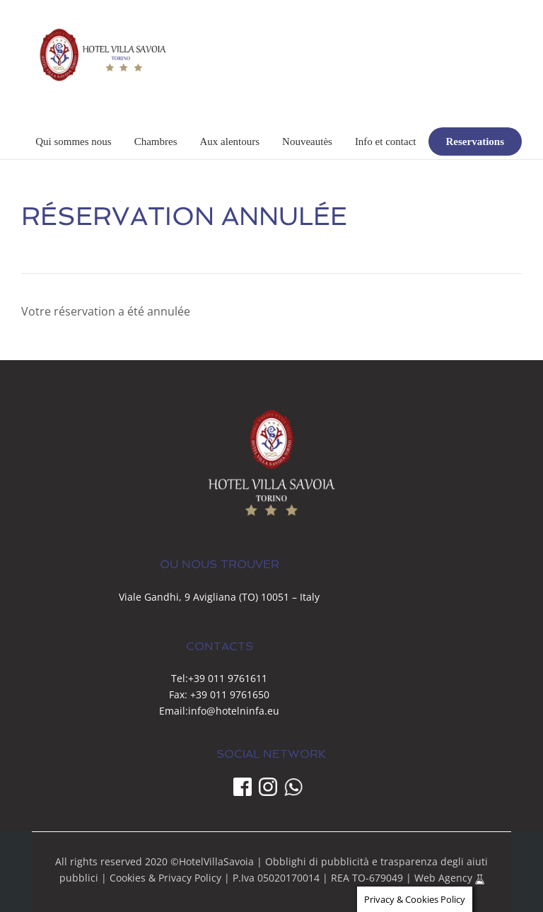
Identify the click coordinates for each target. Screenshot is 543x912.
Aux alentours (229, 141)
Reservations (475, 141)
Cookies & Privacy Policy (165, 877)
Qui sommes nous (73, 141)
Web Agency (444, 877)
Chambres (155, 141)
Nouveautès (307, 141)
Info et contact (385, 141)
